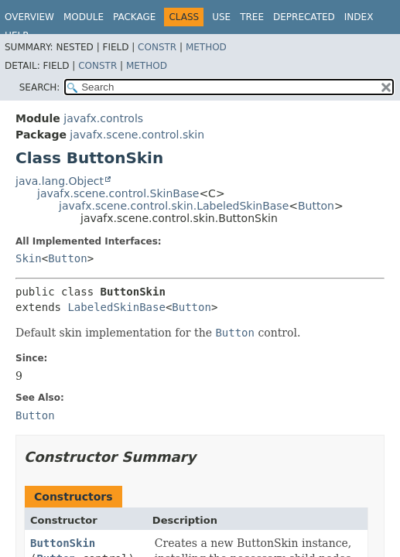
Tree (252, 17)
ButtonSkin (62, 543)
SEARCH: (39, 87)
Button (316, 206)
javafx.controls (103, 118)
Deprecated (304, 17)
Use (221, 17)
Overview (29, 17)
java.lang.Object (59, 181)
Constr (157, 47)
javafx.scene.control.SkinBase (118, 193)
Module (83, 17)
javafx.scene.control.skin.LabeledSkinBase (174, 206)
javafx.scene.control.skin (137, 134)
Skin (28, 258)
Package (134, 17)
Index (359, 17)
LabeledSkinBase (116, 307)
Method (206, 47)
